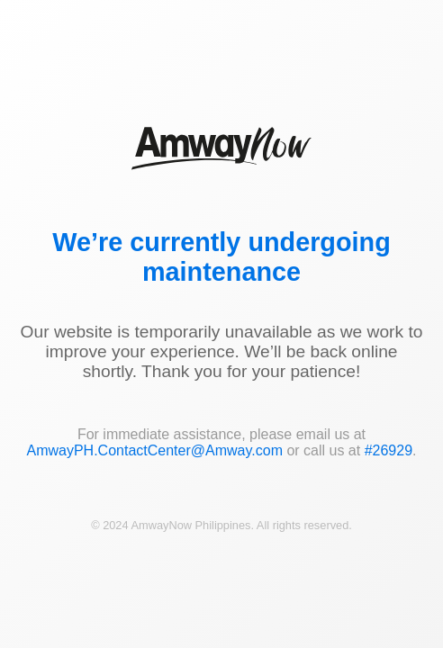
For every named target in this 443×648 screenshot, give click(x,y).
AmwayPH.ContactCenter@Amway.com (154, 450)
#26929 (388, 450)
